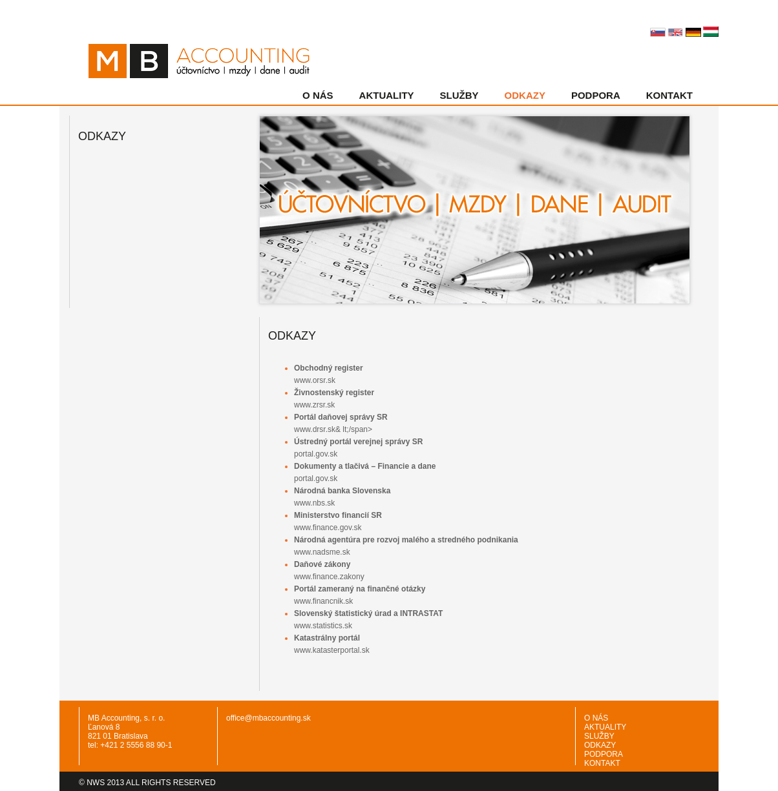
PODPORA (595, 95)
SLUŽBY (459, 95)
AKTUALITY (386, 95)
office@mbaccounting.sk (268, 718)
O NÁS (317, 95)
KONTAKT (669, 95)
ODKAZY (525, 95)
